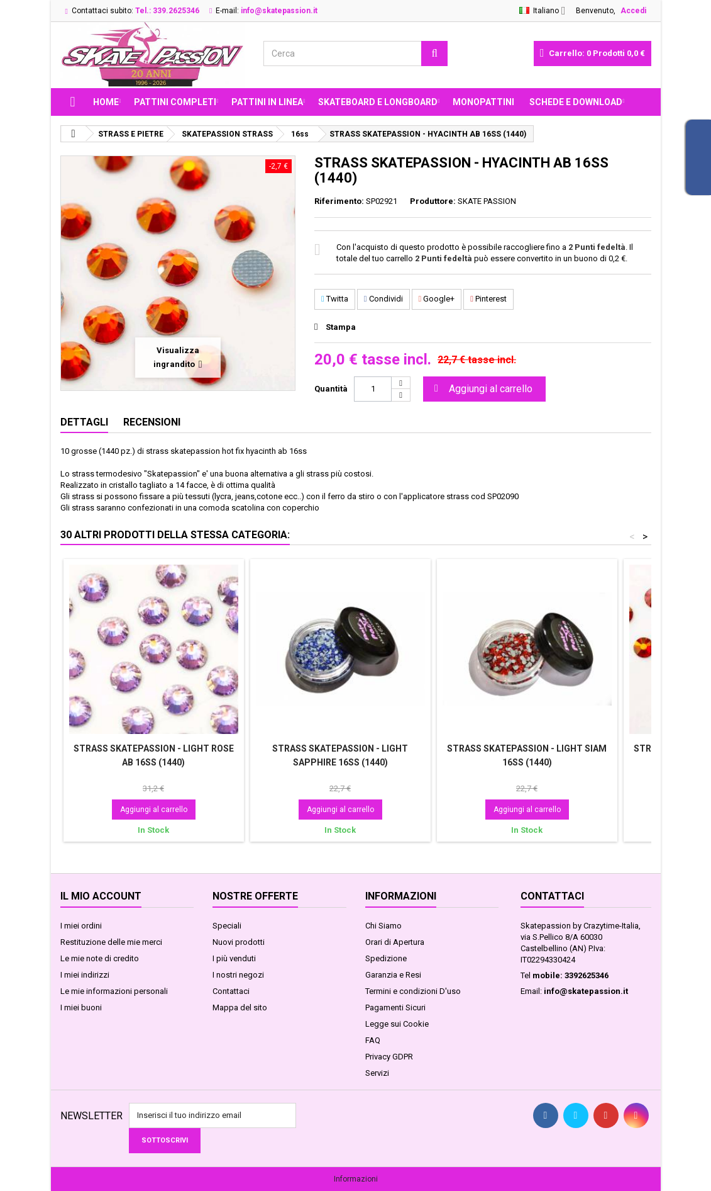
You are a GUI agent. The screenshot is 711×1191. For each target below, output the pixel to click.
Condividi (383, 298)
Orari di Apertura (394, 942)
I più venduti (234, 958)
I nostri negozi (238, 974)
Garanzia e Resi (393, 974)
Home (106, 102)
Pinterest (488, 298)
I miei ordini (81, 925)
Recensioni (151, 422)
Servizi (377, 1073)
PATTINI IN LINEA (267, 102)
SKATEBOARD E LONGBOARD (378, 102)
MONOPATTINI (483, 102)
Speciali (226, 925)
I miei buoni (81, 1007)
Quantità (331, 388)
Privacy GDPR (389, 1056)
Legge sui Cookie (397, 1024)
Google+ (437, 298)
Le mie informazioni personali (114, 991)
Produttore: (433, 201)
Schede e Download (575, 102)
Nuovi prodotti (238, 942)
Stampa (341, 327)
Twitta (334, 298)
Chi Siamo (383, 925)
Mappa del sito (239, 1007)
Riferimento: (339, 201)
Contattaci (231, 991)
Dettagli (84, 422)
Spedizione (386, 958)
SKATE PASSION (487, 201)
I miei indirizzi (84, 974)
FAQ (372, 1040)
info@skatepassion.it (586, 991)
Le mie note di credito (99, 958)
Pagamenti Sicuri (395, 1007)
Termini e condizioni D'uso (413, 991)
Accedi (633, 10)
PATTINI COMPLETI (175, 102)
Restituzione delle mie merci (111, 942)
